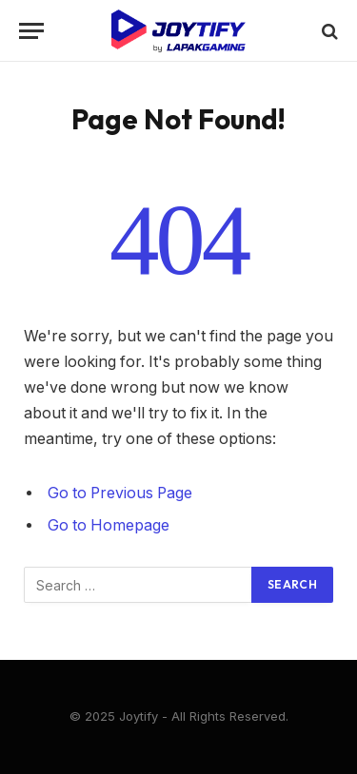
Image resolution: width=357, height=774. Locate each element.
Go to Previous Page (120, 493)
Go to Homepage (108, 525)
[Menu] (31, 31)
